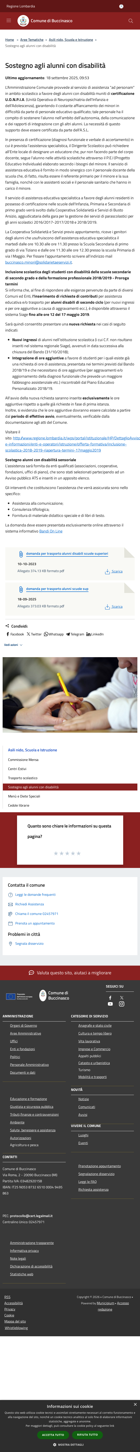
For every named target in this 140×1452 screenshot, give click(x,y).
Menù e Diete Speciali (24, 796)
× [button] (135, 1404)
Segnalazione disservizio (96, 1173)
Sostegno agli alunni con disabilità (33, 787)
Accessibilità (13, 1303)
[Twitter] (121, 998)
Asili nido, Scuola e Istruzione (71, 39)
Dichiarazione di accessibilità (31, 1266)
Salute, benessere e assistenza (32, 1130)
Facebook (14, 634)
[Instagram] (121, 1004)
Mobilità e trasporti (92, 1076)
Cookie (9, 1315)
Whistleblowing (16, 1327)
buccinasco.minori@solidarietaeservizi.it (38, 262)
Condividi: (16, 626)
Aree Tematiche (31, 39)
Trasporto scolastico (22, 777)
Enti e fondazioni (22, 1049)
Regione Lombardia (21, 6)
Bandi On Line (50, 531)
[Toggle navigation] (8, 20)
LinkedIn (95, 634)
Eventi (83, 1143)
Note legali (18, 1258)
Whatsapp (53, 634)
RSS (7, 1297)
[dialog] (70, 1426)
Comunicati (86, 1106)
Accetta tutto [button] (53, 1435)
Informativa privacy (24, 1250)
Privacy (9, 1309)
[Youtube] (110, 1004)
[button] (70, 1444)
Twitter (34, 634)
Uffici (14, 1041)
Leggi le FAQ (87, 1181)
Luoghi (83, 1135)
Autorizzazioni (20, 1137)
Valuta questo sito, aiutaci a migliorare (70, 972)
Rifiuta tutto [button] (87, 1435)
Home (9, 39)
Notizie (83, 1099)
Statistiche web (21, 1274)
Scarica (113, 571)
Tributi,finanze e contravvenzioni (34, 1114)
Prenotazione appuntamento (99, 1166)
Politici (15, 1056)
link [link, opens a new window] (112, 1426)
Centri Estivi (17, 768)
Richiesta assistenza (93, 1189)
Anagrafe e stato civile (95, 1025)
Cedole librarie (18, 805)
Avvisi (82, 1114)
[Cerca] (130, 20)
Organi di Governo (23, 1025)
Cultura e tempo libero (95, 1033)
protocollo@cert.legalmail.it (31, 1215)
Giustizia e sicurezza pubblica (31, 1106)
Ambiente (17, 1122)
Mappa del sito (15, 1321)
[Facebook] (110, 998)
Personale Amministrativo (29, 1064)
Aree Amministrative (25, 1033)
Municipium (105, 1303)
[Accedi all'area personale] (121, 6)
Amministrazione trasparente (32, 1242)
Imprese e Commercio (94, 1049)
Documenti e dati (22, 1072)
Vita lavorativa (89, 1041)
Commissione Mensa (23, 759)
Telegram (74, 634)
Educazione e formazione (28, 1098)
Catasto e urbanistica (94, 1062)
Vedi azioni (14, 645)
